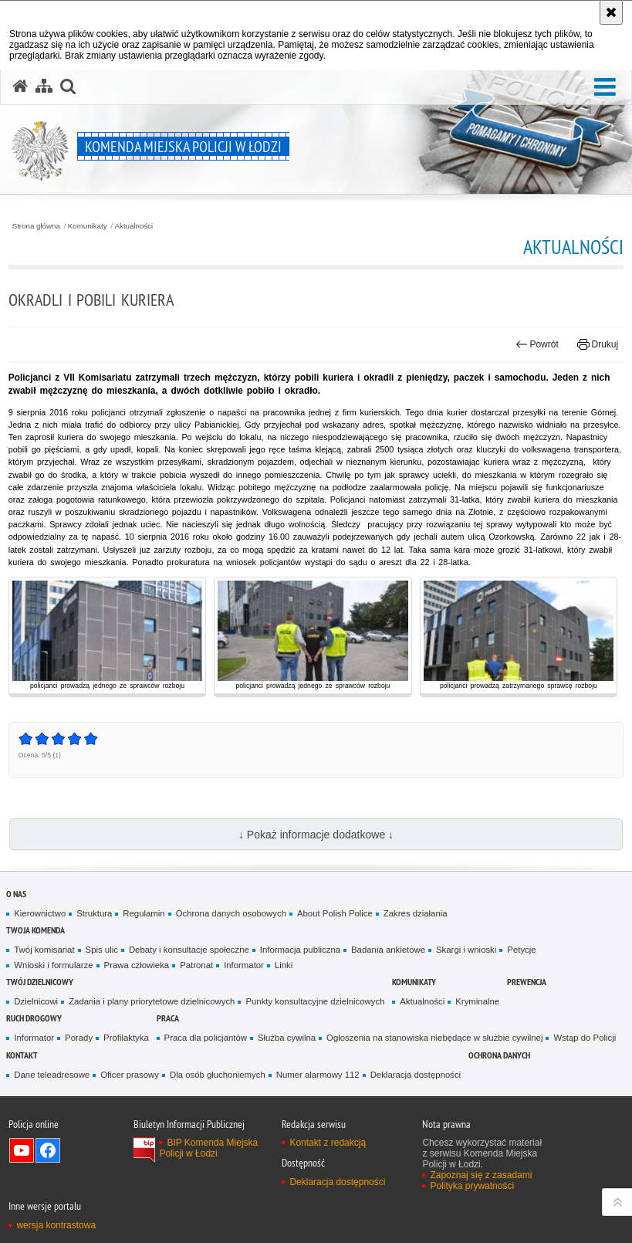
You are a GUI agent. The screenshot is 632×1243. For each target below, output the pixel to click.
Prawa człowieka (137, 965)
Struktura (94, 913)
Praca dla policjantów (205, 1037)
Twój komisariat (44, 949)
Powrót (537, 344)
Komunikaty (87, 226)
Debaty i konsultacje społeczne (189, 949)
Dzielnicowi (36, 1001)
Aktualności (134, 226)
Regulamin (143, 913)
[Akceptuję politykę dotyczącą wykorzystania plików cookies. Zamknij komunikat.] (611, 12)
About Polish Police (335, 913)
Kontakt (22, 1055)
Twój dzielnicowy (39, 981)
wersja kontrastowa (56, 1225)
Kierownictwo (40, 913)
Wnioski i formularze (53, 965)
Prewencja (526, 981)
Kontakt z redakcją (327, 1142)
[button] (605, 87)
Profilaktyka (126, 1037)
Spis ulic (102, 949)
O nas (16, 893)
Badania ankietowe (388, 949)
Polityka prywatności (472, 1185)
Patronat (196, 965)
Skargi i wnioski (466, 949)
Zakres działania (416, 913)
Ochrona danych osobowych (231, 913)
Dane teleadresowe (52, 1074)
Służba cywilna (287, 1037)
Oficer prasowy (129, 1074)
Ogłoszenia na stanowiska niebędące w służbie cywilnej (434, 1037)
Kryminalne (477, 1001)
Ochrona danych (499, 1055)
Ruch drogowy (34, 1018)
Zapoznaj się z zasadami (481, 1175)
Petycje (521, 949)
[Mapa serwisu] (43, 86)
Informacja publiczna (300, 949)
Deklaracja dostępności (415, 1074)
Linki (283, 965)
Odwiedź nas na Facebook (47, 1150)
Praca (168, 1018)
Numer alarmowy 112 (318, 1074)
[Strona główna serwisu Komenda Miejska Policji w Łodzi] (20, 86)
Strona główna (36, 226)
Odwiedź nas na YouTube (21, 1150)
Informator (244, 965)
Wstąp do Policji (584, 1037)
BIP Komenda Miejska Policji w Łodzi (208, 1148)
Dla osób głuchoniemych (217, 1074)
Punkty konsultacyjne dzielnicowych (314, 1001)
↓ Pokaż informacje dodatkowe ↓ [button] (316, 834)
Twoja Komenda (35, 930)
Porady (79, 1037)
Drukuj (597, 344)
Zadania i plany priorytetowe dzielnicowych (152, 1001)
